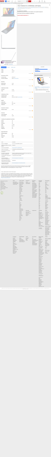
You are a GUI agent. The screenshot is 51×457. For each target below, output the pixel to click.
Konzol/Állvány (40, 228)
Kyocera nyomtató (47, 231)
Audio (46, 194)
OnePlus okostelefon (34, 191)
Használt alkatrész (28, 183)
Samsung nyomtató (47, 227)
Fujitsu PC (46, 208)
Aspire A (20, 219)
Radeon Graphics (41, 90)
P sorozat (20, 212)
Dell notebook (20, 191)
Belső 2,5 (14, 250)
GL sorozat (20, 190)
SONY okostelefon (34, 186)
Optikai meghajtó (15, 240)
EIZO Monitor (46, 222)
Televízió (46, 236)
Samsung (40, 194)
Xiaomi (39, 190)
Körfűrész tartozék (41, 250)
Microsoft (46, 187)
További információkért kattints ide (5, 177)
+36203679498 (11, 64)
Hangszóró (46, 195)
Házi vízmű (40, 265)
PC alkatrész (14, 236)
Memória (14, 238)
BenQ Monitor (46, 218)
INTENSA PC (46, 207)
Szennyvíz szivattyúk (41, 266)
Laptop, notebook (21, 180)
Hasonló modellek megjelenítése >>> (23, 15)
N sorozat (20, 211)
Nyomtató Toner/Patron (47, 232)
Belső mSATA (14, 252)
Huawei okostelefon (34, 187)
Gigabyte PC (46, 205)
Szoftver (27, 236)
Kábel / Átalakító (41, 225)
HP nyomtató (46, 230)
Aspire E (20, 217)
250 (19, 203)
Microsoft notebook (21, 183)
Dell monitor (46, 211)
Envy (19, 207)
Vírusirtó (27, 240)
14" (46, 90)
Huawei (39, 186)
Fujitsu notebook (21, 186)
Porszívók (40, 285)
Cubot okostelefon (34, 196)
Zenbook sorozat (21, 209)
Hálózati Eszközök (21, 236)
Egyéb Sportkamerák (34, 243)
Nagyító (46, 242)
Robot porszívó (27, 212)
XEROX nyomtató (47, 234)
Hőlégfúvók (40, 283)
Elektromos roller (47, 251)
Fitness (46, 252)
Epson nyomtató (47, 228)
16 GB (43, 89)
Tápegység (14, 243)
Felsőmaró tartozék (41, 254)
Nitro (19, 220)
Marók (40, 278)
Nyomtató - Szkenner (48, 226)
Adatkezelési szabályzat (3, 186)
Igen (24, 8)
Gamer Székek (40, 216)
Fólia (39, 183)
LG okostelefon (34, 188)
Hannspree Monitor (47, 220)
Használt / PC (27, 180)
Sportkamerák (33, 242)
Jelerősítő (20, 238)
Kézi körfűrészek (41, 277)
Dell (45, 192)
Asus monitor (46, 216)
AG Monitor (46, 219)
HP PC (46, 203)
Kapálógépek (40, 264)
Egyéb (39, 189)
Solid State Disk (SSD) (15, 249)
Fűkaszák (40, 262)
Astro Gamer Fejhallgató (48, 198)
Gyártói (18, 8)
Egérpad (40, 223)
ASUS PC (46, 206)
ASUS (46, 190)
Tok (39, 188)
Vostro (20, 192)
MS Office (27, 238)
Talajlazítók (40, 259)
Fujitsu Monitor (47, 221)
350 (38, 89)
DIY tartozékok (40, 247)
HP (45, 189)
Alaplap (14, 245)
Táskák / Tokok (40, 218)
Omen (20, 206)
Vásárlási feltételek (2, 183)
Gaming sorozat (21, 210)
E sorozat (20, 213)
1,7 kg (30, 8)
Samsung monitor (47, 215)
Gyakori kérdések (2, 185)
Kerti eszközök (40, 257)
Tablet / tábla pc (47, 180)
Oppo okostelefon (34, 197)
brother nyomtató (47, 233)
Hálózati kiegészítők (21, 240)
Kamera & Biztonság (28, 211)
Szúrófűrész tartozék (41, 249)
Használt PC (46, 204)
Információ (15, 1)
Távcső (46, 241)
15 (19, 201)
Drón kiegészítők (34, 239)
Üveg (39, 184)
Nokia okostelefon (34, 183)
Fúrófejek (40, 240)
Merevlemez (14, 239)
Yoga (19, 197)
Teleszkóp (46, 240)
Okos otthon (27, 210)
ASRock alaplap (15, 247)
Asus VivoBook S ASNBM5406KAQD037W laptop (42, 87)
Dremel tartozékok (41, 246)
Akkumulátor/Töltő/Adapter (35, 240)
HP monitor (46, 213)
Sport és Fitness (47, 250)
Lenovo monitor (47, 212)
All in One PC (46, 201)
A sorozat (20, 187)
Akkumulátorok (41, 239)
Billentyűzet (40, 213)
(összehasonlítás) (16, 78)
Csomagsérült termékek (15, 183)
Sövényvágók (41, 260)
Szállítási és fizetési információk (4, 187)
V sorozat (20, 199)
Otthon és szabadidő (48, 238)
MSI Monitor (46, 223)
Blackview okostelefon (34, 193)
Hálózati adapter (21, 239)
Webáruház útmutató (2, 184)
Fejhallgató (46, 196)
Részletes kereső (30, 1)
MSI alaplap (14, 248)
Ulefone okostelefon (34, 194)
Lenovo (46, 183)
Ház (13, 242)
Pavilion (20, 202)
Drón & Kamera (34, 236)
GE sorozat (20, 189)
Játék (46, 247)
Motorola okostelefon (34, 189)
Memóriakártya (40, 212)
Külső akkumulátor (41, 215)
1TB (47, 89)
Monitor (46, 210)
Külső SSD (14, 253)
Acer (45, 191)
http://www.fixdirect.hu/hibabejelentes (17, 147)
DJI (32, 238)
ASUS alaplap (14, 246)
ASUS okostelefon (34, 184)
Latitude (20, 193)
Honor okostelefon (34, 190)
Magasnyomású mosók (41, 286)
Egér (39, 211)
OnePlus (40, 198)
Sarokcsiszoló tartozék (41, 253)
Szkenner (46, 235)
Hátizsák (40, 221)
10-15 (39, 219)
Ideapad (20, 196)
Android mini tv (34, 210)
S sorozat (20, 214)
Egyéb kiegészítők (41, 222)
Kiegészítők (40, 210)
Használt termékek (15, 184)
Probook (20, 204)
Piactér (14, 180)
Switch (20, 216)
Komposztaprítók (41, 263)
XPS (19, 194)
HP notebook (20, 200)
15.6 (39, 220)
